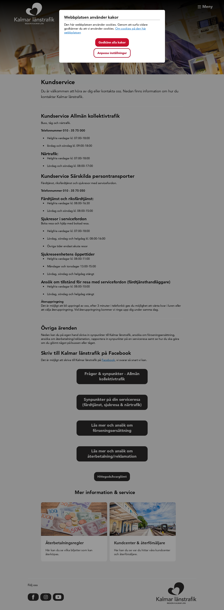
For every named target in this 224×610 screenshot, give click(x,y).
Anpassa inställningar (112, 53)
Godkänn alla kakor (112, 42)
